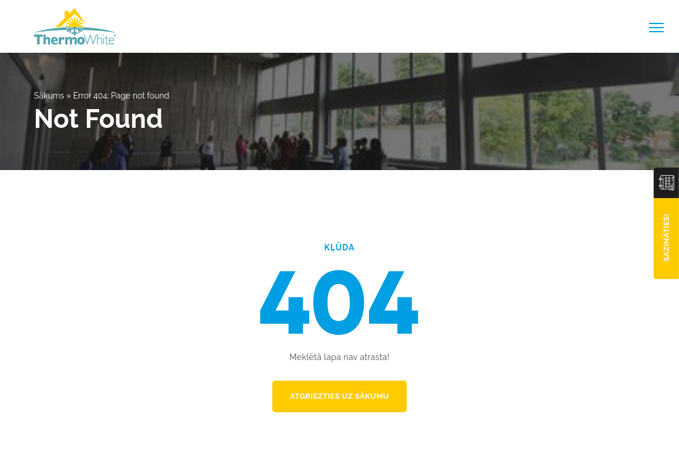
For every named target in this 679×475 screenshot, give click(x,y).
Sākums (49, 95)
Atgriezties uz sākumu (339, 396)
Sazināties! (666, 237)
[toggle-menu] (656, 27)
